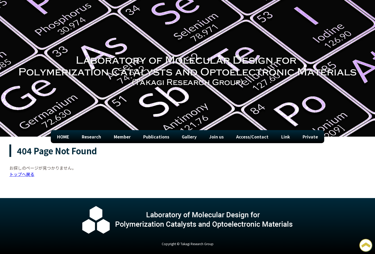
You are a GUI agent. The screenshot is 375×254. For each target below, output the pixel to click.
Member (122, 137)
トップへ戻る (21, 174)
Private (310, 137)
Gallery (189, 137)
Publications (156, 137)
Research (91, 137)
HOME (63, 137)
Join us (216, 137)
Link (285, 137)
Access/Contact (252, 137)
